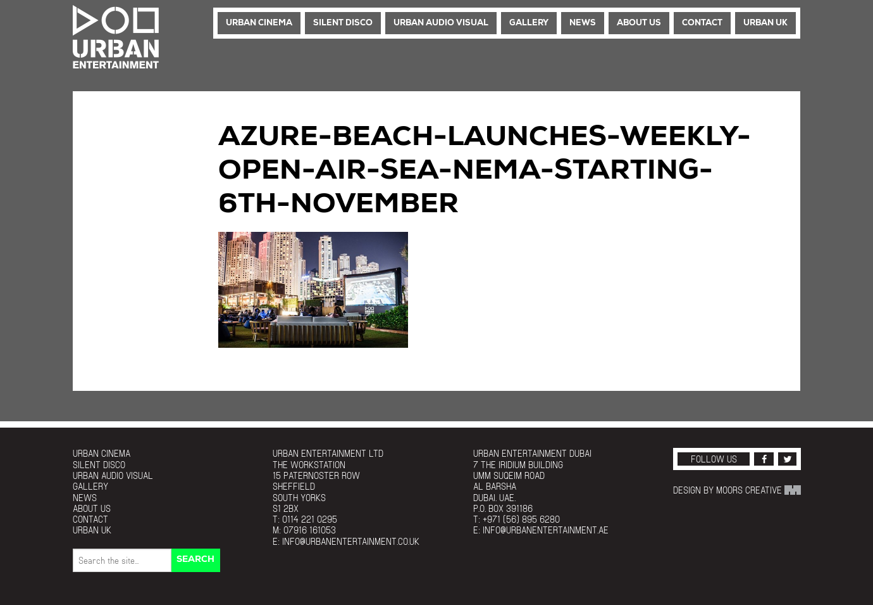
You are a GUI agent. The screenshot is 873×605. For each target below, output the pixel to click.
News (582, 23)
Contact (702, 23)
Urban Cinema (259, 23)
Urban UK (765, 23)
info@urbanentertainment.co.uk (350, 541)
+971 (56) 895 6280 (521, 519)
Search (195, 559)
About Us (639, 23)
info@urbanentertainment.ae (546, 530)
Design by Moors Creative (737, 490)
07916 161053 (309, 530)
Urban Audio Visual (440, 23)
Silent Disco (343, 23)
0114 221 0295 (309, 519)
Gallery (528, 23)
